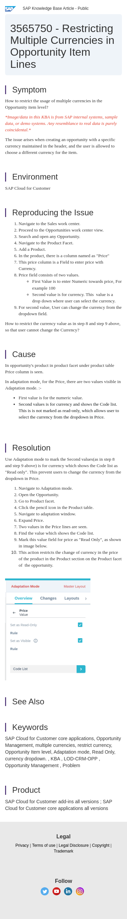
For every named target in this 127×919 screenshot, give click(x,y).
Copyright (100, 845)
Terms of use (44, 845)
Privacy (22, 845)
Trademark (63, 851)
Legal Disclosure (74, 845)
